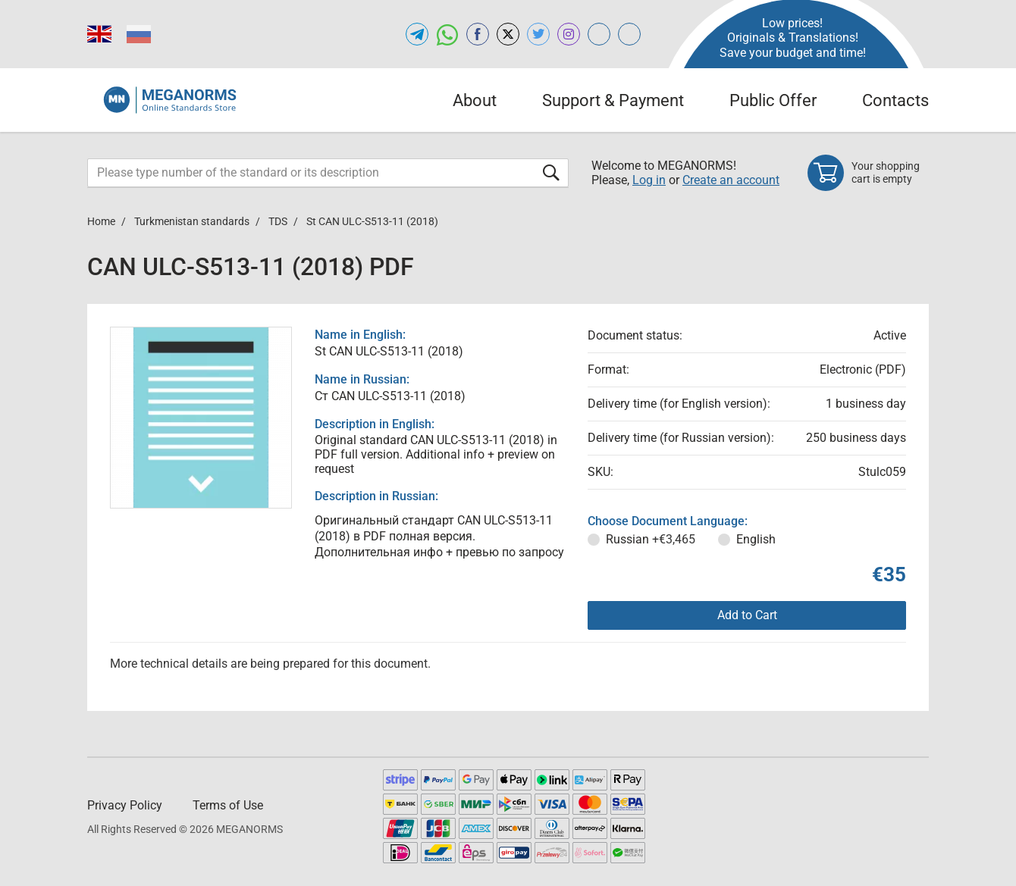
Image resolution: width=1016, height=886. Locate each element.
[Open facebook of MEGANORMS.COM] (477, 34)
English (756, 539)
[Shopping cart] (868, 173)
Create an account (730, 180)
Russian (650, 539)
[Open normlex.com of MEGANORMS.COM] (629, 34)
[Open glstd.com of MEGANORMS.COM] (599, 34)
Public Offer (773, 100)
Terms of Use (228, 805)
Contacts (895, 100)
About (475, 100)
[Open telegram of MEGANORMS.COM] (417, 34)
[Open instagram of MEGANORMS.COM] (568, 34)
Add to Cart (747, 615)
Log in (649, 180)
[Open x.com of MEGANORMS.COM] (508, 34)
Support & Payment (613, 100)
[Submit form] (551, 172)
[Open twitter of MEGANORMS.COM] (538, 34)
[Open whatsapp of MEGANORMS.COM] (447, 34)
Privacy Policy (124, 805)
